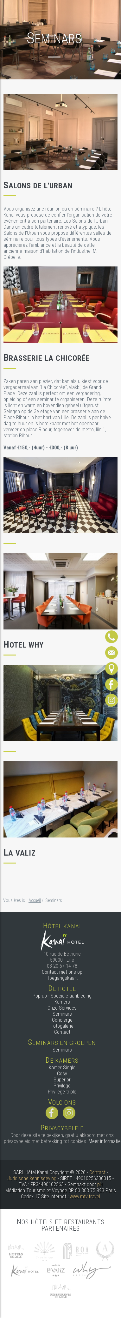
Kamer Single (62, 1068)
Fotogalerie (62, 1026)
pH (100, 1184)
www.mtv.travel (85, 1197)
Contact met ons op (62, 972)
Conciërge (62, 1020)
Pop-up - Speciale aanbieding (62, 996)
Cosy (62, 1074)
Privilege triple (62, 1092)
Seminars (62, 1014)
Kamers (62, 1002)
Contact (62, 1032)
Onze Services (62, 1008)
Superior (62, 1080)
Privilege (62, 1086)
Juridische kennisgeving (31, 1178)
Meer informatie (105, 1141)
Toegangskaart (62, 978)
